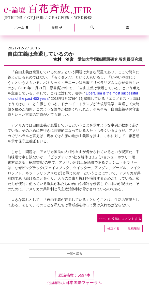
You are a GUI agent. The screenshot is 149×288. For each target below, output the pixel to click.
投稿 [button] (57, 27)
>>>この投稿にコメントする (120, 218)
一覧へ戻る (74, 253)
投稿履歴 (134, 228)
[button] (21, 28)
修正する (113, 228)
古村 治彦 (63, 59)
